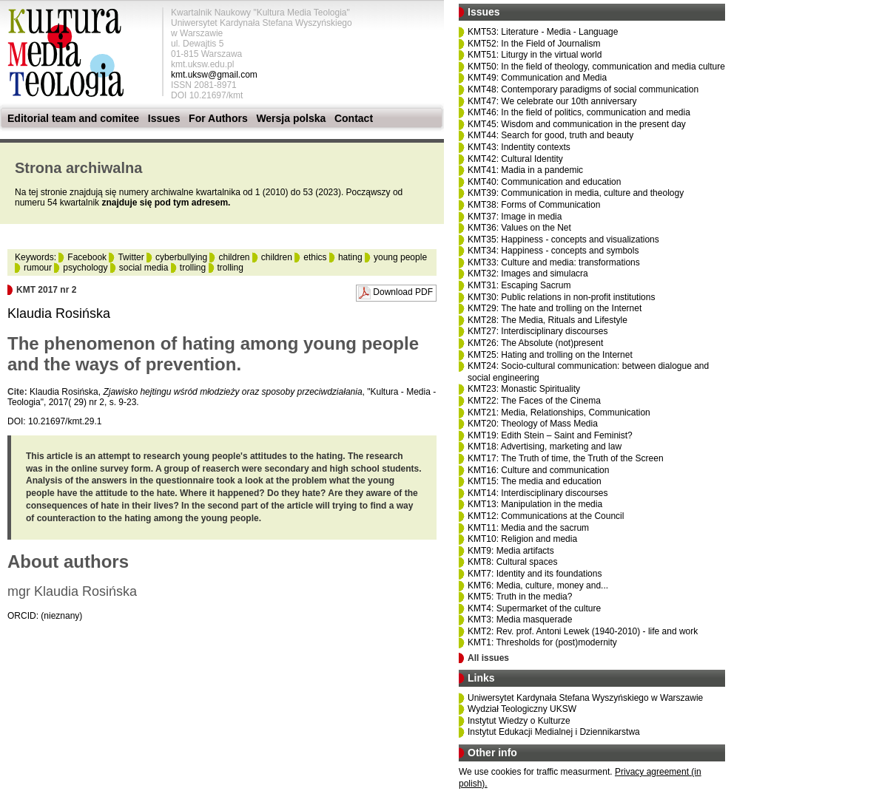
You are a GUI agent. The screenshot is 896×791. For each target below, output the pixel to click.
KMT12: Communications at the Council (546, 516)
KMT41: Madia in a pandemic (525, 170)
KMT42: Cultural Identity (515, 159)
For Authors (218, 118)
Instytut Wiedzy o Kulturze (519, 721)
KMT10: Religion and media (522, 539)
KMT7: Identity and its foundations (535, 573)
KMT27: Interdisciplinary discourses (537, 331)
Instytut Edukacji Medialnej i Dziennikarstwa (554, 732)
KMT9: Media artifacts (511, 551)
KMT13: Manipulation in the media (535, 504)
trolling (193, 267)
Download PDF (403, 292)
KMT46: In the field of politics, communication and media (579, 112)
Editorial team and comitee (73, 118)
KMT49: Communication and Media (537, 77)
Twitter (131, 257)
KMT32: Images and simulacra (528, 273)
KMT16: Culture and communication (538, 470)
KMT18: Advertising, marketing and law (545, 446)
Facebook (87, 257)
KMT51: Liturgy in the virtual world (535, 55)
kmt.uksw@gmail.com (214, 74)
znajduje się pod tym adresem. (165, 202)
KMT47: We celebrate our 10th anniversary (552, 101)
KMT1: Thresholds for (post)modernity (542, 642)
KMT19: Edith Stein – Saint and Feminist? (550, 435)
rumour (38, 267)
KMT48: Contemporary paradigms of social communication (583, 89)
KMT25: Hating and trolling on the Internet (550, 355)
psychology (85, 267)
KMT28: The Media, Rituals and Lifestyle (547, 320)
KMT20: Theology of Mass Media (533, 423)
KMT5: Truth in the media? (520, 596)
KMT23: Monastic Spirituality (524, 389)
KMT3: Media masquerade (520, 619)
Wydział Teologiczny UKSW (522, 709)
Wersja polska (291, 118)
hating (350, 257)
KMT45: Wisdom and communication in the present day (577, 124)
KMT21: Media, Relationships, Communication (559, 412)
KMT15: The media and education (535, 481)
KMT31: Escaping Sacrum (519, 285)
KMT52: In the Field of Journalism (534, 43)
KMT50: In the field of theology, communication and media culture (596, 66)
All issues (488, 658)
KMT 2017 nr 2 (46, 290)
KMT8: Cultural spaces (512, 562)
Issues (164, 118)
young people (400, 257)
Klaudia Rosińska (58, 313)
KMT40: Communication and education (544, 182)
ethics (314, 257)
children (233, 257)
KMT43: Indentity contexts (519, 147)
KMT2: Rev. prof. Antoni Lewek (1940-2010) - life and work (583, 631)
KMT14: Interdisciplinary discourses (537, 493)
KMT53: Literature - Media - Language (543, 32)
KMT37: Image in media (515, 216)
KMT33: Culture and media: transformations (554, 262)
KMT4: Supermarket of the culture (534, 608)
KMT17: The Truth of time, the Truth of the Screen (566, 458)
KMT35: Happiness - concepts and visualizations (563, 239)
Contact (353, 118)
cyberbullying (181, 257)
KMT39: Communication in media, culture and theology (576, 193)
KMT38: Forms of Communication (534, 205)
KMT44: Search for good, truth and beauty (550, 135)
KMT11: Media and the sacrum (528, 528)
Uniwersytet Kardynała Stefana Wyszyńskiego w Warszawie (585, 698)
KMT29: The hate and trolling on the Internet (554, 308)
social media (144, 267)
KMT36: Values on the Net (519, 228)
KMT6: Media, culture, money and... (538, 585)
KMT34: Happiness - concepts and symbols (553, 250)
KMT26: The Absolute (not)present (535, 343)
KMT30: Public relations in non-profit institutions (561, 297)
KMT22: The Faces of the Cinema (534, 401)
